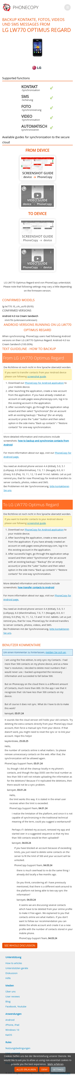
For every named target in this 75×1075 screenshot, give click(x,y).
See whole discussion (19, 945)
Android (9, 1019)
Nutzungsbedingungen (17, 1048)
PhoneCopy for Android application (44, 382)
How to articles (13, 963)
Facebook (10, 1006)
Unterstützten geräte (16, 968)
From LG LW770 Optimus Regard (37, 168)
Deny (44, 1069)
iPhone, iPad (12, 1024)
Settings (58, 1069)
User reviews (12, 996)
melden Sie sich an (56, 652)
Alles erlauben (26, 1069)
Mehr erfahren (55, 1064)
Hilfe (8, 978)
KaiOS (8, 1034)
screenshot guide (36, 376)
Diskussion (11, 973)
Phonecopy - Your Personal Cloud (21, 7)
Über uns (10, 991)
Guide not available (37, 196)
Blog (7, 1001)
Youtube (21, 1006)
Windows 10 (12, 1029)
